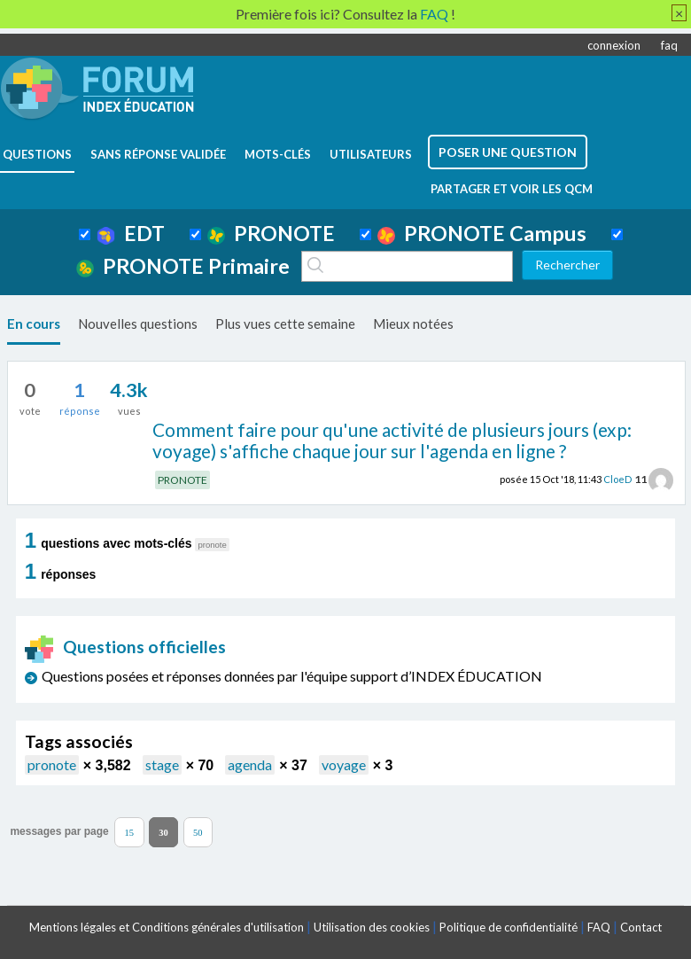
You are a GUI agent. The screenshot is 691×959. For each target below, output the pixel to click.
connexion (614, 45)
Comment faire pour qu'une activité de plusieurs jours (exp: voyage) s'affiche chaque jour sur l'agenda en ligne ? (392, 440)
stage (162, 764)
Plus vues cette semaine (285, 323)
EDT (131, 233)
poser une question (508, 152)
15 (130, 832)
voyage (344, 764)
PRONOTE (271, 233)
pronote (51, 764)
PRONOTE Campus (481, 233)
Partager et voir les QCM (512, 189)
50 (198, 832)
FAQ (598, 927)
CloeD (617, 479)
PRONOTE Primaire (183, 265)
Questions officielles (126, 646)
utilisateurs (371, 154)
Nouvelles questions (138, 323)
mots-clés (278, 154)
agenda (250, 764)
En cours (33, 323)
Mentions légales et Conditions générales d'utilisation (166, 927)
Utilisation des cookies (372, 927)
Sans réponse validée (158, 154)
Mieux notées (413, 323)
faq (669, 45)
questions (37, 154)
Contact (641, 927)
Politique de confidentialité (508, 927)
